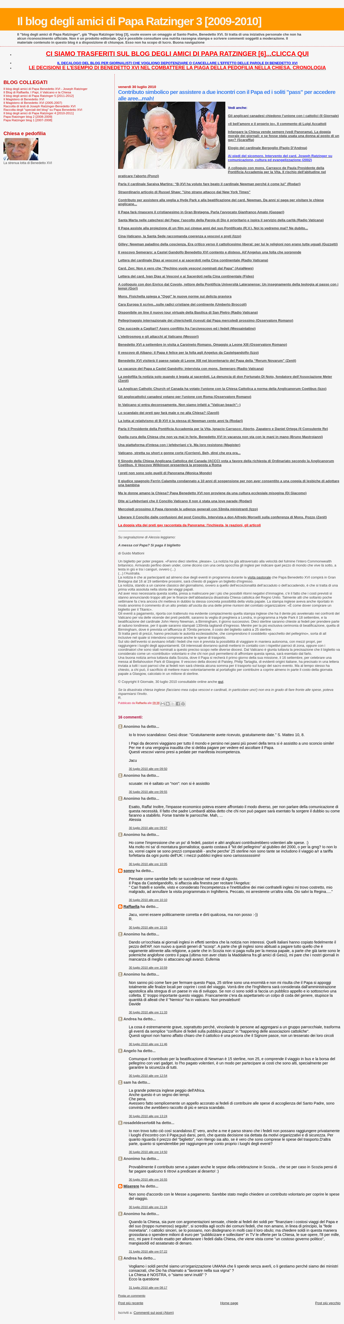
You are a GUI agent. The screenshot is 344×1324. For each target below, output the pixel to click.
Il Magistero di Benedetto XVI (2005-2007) (32, 102)
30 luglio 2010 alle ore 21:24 (148, 1207)
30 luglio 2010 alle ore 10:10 (148, 899)
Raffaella (132, 906)
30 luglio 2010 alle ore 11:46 (148, 1044)
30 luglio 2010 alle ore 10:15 (148, 927)
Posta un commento (131, 1295)
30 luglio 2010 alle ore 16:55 (148, 1179)
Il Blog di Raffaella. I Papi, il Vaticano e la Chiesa (37, 92)
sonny (129, 871)
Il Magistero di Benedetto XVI (23, 99)
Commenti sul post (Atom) (154, 1313)
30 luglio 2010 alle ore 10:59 (148, 967)
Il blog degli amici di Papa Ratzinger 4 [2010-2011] (38, 113)
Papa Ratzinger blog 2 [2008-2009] (27, 116)
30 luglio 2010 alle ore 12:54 (148, 1075)
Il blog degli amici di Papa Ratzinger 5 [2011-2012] (38, 95)
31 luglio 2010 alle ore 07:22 (148, 1251)
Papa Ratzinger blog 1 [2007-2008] (27, 120)
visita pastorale (259, 577)
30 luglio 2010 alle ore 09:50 (148, 768)
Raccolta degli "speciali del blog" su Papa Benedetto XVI (42, 109)
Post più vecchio (328, 1303)
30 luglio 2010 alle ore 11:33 (148, 1012)
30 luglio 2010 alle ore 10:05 (148, 864)
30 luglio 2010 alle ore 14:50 (148, 1152)
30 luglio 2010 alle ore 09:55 (148, 791)
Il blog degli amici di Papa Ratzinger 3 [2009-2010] (139, 21)
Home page (229, 1303)
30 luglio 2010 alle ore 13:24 (148, 1116)
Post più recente (130, 1303)
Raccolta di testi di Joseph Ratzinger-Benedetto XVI (39, 106)
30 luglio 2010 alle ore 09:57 (148, 828)
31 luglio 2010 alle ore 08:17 (148, 1287)
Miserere (131, 1186)
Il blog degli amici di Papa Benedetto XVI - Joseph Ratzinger (45, 88)
